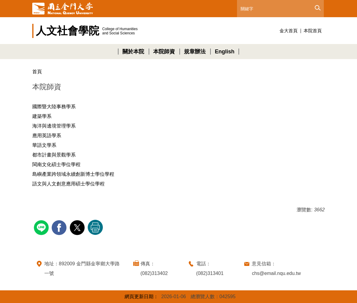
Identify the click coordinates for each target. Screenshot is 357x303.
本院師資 (164, 52)
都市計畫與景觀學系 (54, 154)
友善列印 (95, 227)
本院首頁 (313, 30)
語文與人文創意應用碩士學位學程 (68, 183)
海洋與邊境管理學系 (54, 125)
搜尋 (317, 7)
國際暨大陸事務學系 (54, 106)
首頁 (37, 71)
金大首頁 (289, 30)
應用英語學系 (46, 135)
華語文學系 (44, 145)
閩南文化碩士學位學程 (56, 164)
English (224, 52)
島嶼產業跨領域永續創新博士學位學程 (73, 174)
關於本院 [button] (133, 52)
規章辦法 (195, 52)
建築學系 (42, 116)
